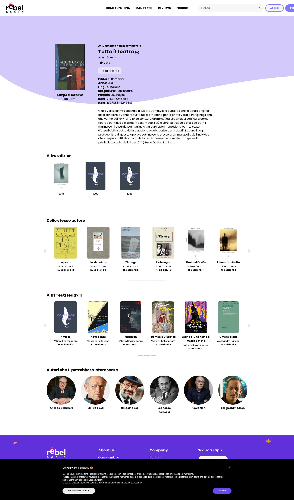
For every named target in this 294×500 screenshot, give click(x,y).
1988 (130, 193)
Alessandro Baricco (98, 340)
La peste (65, 262)
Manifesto (144, 8)
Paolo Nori (198, 407)
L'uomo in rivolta (228, 262)
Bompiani (117, 79)
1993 (95, 193)
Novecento (98, 336)
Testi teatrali (110, 71)
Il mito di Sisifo (196, 262)
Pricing (182, 8)
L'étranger (163, 262)
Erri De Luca (96, 407)
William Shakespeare (66, 340)
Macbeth (131, 336)
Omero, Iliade (228, 336)
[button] (230, 467)
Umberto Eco (130, 407)
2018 (61, 193)
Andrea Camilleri (61, 407)
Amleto (66, 336)
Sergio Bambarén (233, 407)
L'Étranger (131, 262)
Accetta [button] (222, 490)
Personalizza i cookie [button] (78, 490)
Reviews (164, 8)
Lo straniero (98, 262)
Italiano (115, 87)
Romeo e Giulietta (163, 336)
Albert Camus (107, 57)
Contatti (155, 457)
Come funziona (118, 8)
